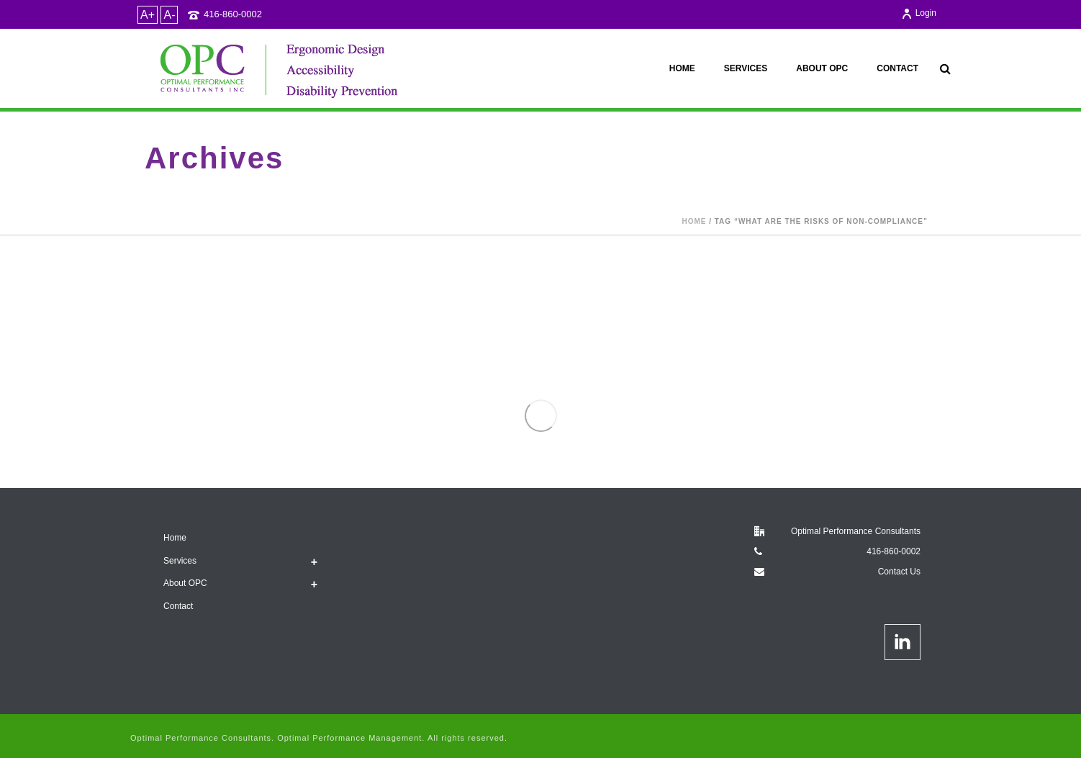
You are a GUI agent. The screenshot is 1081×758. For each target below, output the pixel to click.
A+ (147, 15)
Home (682, 68)
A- (169, 15)
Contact (897, 68)
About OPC (822, 68)
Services (745, 68)
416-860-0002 (233, 14)
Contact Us (899, 572)
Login (918, 13)
